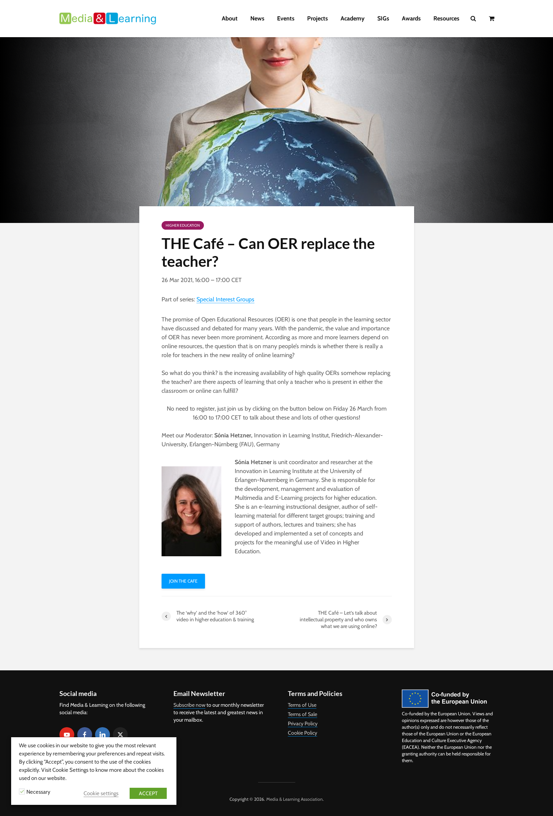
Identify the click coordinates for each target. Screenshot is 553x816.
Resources (446, 18)
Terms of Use (302, 705)
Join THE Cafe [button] (183, 581)
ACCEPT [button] (148, 793)
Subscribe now (189, 705)
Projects (317, 18)
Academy (353, 18)
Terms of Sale (302, 714)
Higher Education (183, 225)
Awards (411, 18)
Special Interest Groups (225, 299)
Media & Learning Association (294, 799)
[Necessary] (22, 791)
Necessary (38, 792)
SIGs (383, 18)
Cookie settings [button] (101, 793)
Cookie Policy (302, 732)
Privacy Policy (303, 723)
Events (286, 18)
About (230, 18)
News (257, 18)
